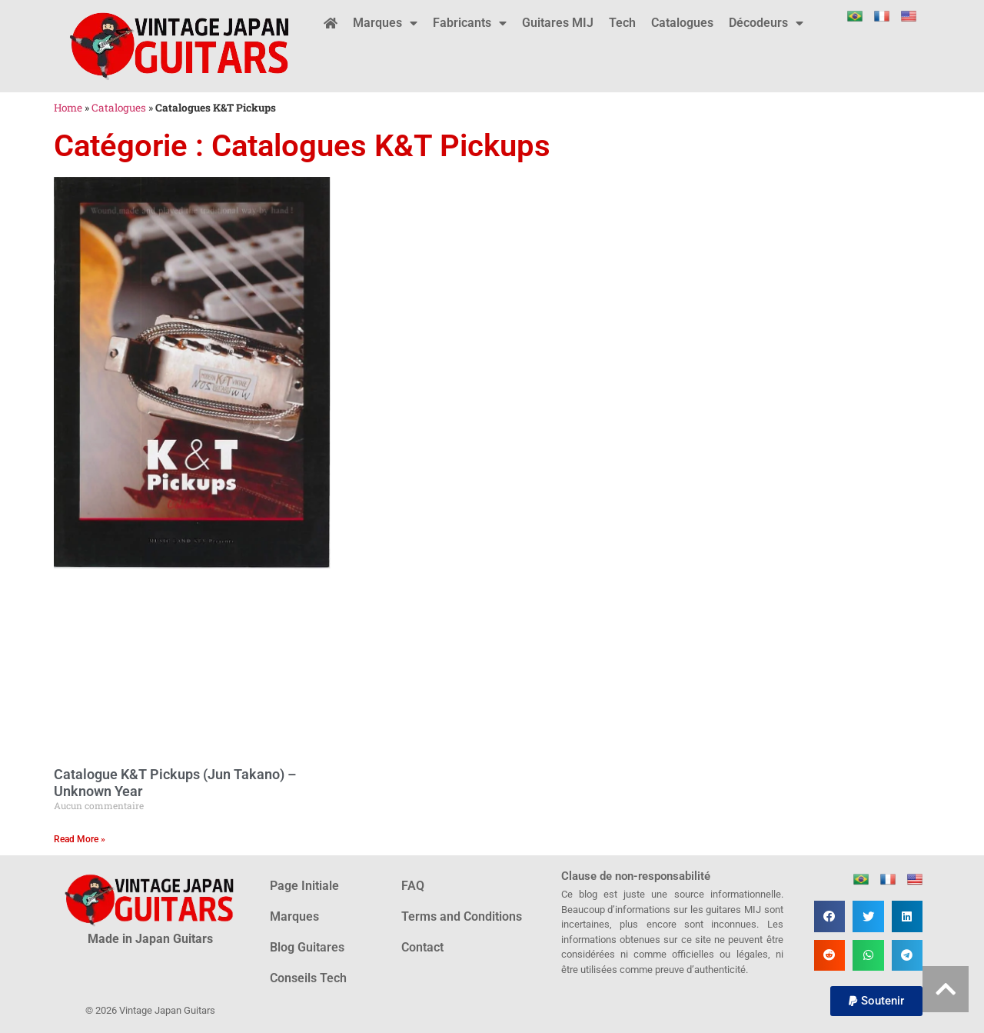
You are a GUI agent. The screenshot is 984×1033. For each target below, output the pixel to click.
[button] (830, 916)
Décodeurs (766, 23)
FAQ (412, 885)
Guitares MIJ (557, 22)
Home (68, 108)
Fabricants (470, 23)
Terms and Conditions (461, 916)
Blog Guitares (307, 947)
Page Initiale (304, 885)
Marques (385, 23)
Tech (622, 22)
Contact (422, 947)
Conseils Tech (308, 978)
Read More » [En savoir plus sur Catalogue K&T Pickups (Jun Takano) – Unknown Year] (79, 839)
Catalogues (682, 22)
